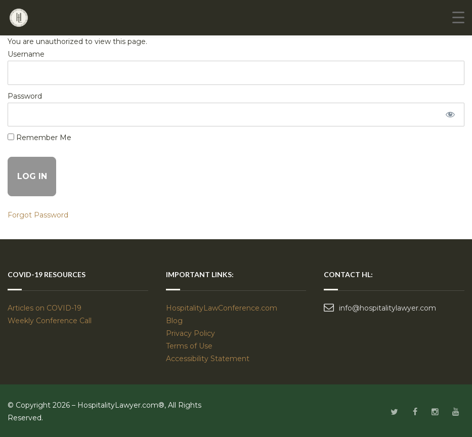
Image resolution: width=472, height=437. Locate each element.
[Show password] (450, 114)
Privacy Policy (190, 333)
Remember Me (39, 137)
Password (25, 96)
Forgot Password (38, 215)
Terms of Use (189, 346)
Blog (174, 320)
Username (26, 54)
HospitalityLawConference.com (221, 308)
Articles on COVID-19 (44, 308)
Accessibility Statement (207, 358)
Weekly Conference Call (51, 320)
